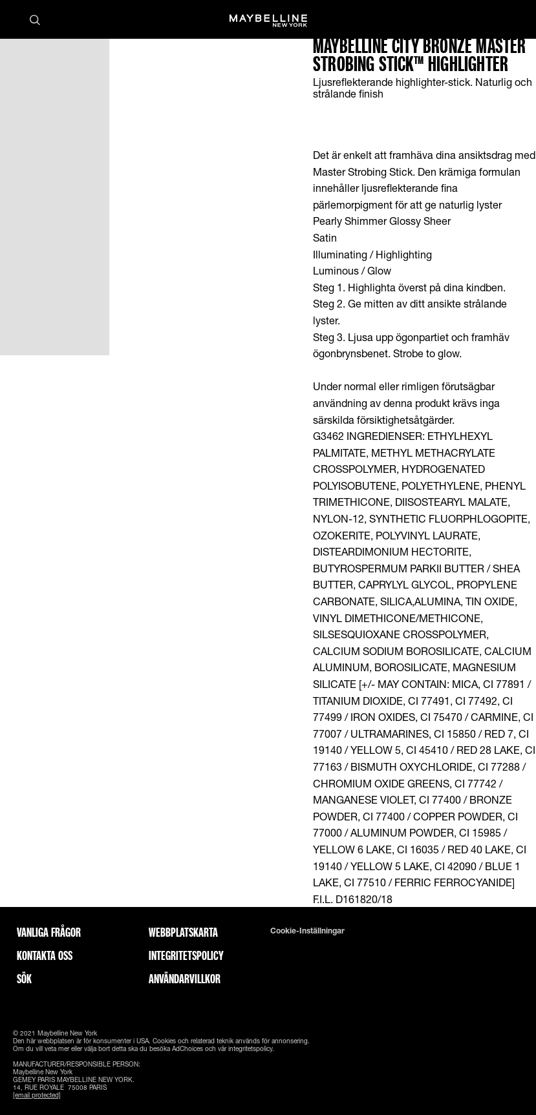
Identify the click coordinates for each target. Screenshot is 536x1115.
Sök (24, 979)
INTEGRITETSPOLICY (186, 955)
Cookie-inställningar (307, 930)
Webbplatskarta (183, 932)
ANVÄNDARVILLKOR (184, 979)
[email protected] (37, 1095)
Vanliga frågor (49, 932)
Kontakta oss (44, 955)
